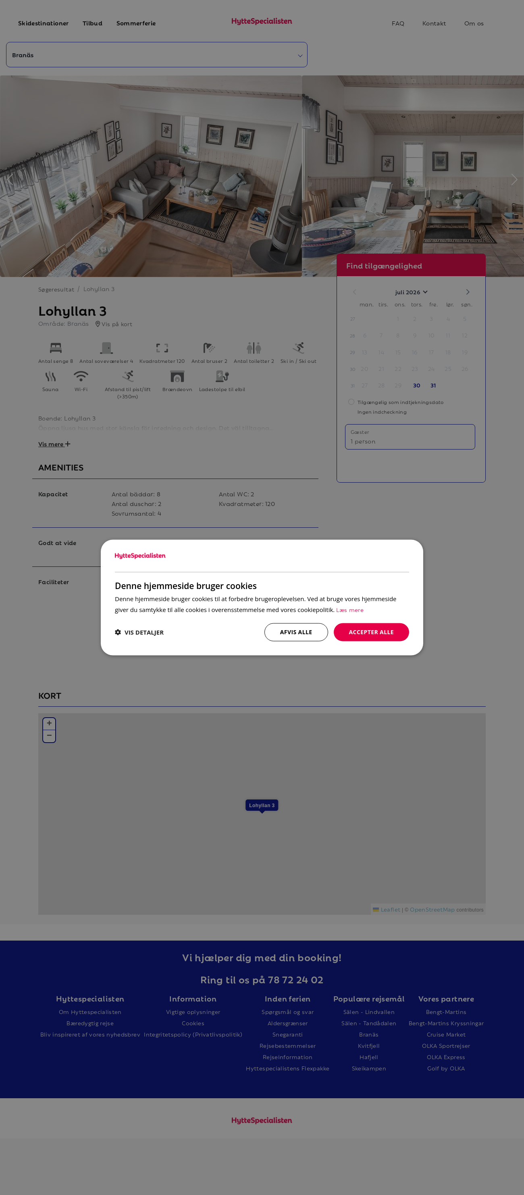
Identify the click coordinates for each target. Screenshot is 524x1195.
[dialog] (262, 598)
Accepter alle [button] (371, 632)
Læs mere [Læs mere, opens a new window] (350, 609)
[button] (139, 632)
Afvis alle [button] (296, 632)
